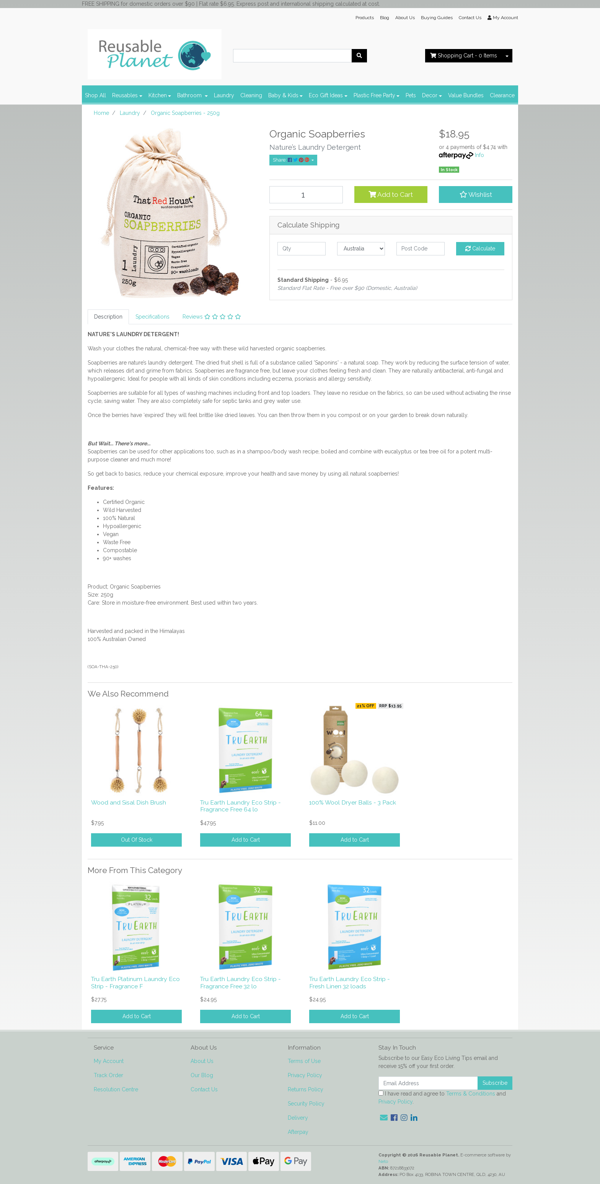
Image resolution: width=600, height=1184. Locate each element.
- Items (463, 55)
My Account (109, 1061)
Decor (429, 95)
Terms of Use (304, 1061)
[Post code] (420, 248)
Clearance (502, 95)
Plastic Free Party (374, 95)
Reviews (212, 317)
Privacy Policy (305, 1075)
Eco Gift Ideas (326, 95)
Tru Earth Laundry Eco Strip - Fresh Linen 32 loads (349, 982)
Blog (384, 17)
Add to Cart (390, 194)
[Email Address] (428, 1083)
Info (479, 155)
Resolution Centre (116, 1089)
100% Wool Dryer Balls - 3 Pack (352, 802)
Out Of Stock (136, 840)
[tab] (108, 316)
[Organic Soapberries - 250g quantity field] (306, 194)
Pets (411, 95)
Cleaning (251, 95)
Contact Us (470, 17)
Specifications (152, 317)
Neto (383, 1161)
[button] (475, 194)
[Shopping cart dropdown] (507, 55)
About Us (405, 17)
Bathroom (190, 95)
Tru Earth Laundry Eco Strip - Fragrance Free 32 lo (240, 982)
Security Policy (306, 1104)
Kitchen (157, 95)
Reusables (125, 95)
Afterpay (298, 1132)
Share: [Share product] (291, 160)
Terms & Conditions (470, 1094)
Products (364, 17)
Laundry (224, 95)
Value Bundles (466, 95)
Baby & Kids (283, 95)
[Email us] (384, 1117)
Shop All (95, 95)
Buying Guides (437, 17)
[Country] (361, 248)
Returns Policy (305, 1089)
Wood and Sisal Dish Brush (128, 802)
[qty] (301, 248)
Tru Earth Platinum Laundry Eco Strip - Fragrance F (135, 982)
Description (108, 317)
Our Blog (202, 1075)
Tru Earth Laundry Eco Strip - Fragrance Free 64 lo (240, 806)
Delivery (298, 1118)
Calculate (480, 248)
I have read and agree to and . (442, 1098)
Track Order (108, 1075)
